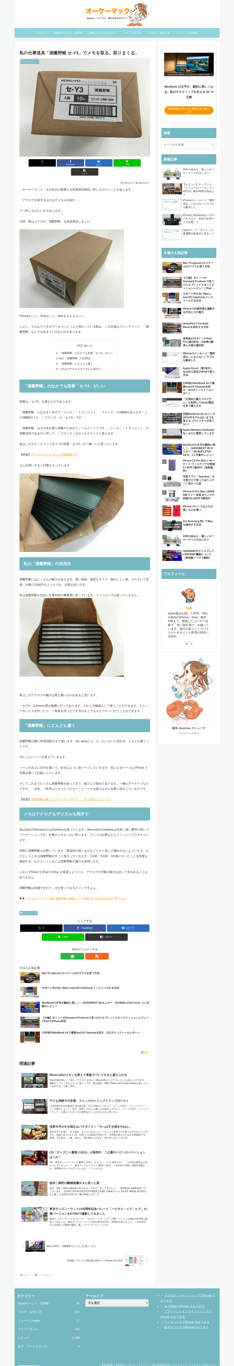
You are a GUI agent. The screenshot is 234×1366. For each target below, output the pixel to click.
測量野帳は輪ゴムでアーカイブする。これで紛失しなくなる (71, 790)
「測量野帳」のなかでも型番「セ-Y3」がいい (86, 343)
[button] (128, 163)
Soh (189, 608)
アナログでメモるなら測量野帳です (54, 445)
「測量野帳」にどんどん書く (76, 354)
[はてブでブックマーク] (84, 163)
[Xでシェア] (40, 163)
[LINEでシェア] (106, 163)
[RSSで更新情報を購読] (88, 947)
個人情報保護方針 (158, 1356)
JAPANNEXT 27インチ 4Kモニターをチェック (188, 110)
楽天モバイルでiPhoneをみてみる (186, 1318)
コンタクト (193, 1356)
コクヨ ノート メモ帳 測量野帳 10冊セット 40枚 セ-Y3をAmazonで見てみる (76, 889)
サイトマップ (177, 1356)
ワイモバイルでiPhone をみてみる (187, 1313)
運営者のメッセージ (120, 1356)
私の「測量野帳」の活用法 (74, 349)
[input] (188, 144)
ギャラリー (139, 1356)
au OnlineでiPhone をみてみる (184, 1297)
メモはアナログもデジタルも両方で (80, 359)
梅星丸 (195, 733)
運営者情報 (101, 1356)
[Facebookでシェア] (62, 163)
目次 (80, 336)
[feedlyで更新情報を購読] (81, 947)
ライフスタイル (28, 904)
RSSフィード (210, 1356)
